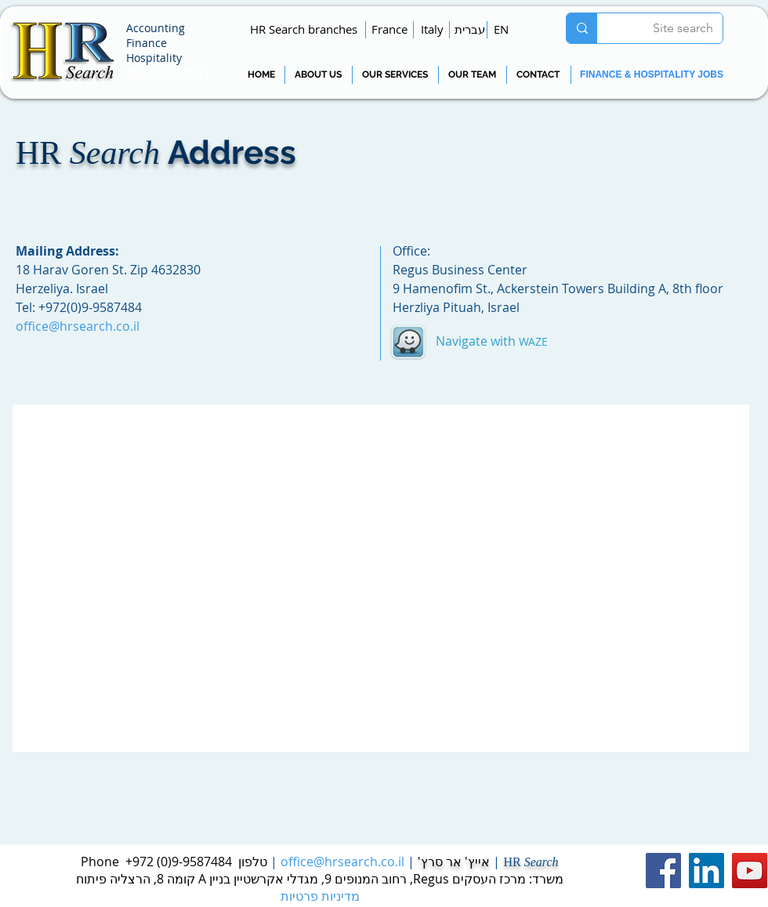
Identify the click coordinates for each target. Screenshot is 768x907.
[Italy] (432, 29)
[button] (303, 29)
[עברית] (470, 29)
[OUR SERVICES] (395, 75)
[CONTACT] (538, 75)
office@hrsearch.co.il (342, 861)
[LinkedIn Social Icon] (706, 870)
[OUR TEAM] (471, 75)
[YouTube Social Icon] (749, 870)
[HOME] (261, 75)
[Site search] (671, 28)
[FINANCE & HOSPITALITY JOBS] (651, 74)
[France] (389, 29)
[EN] (501, 29)
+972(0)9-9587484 (90, 307)
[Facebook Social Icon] (663, 870)
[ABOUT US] (318, 75)
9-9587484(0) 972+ (178, 861)
